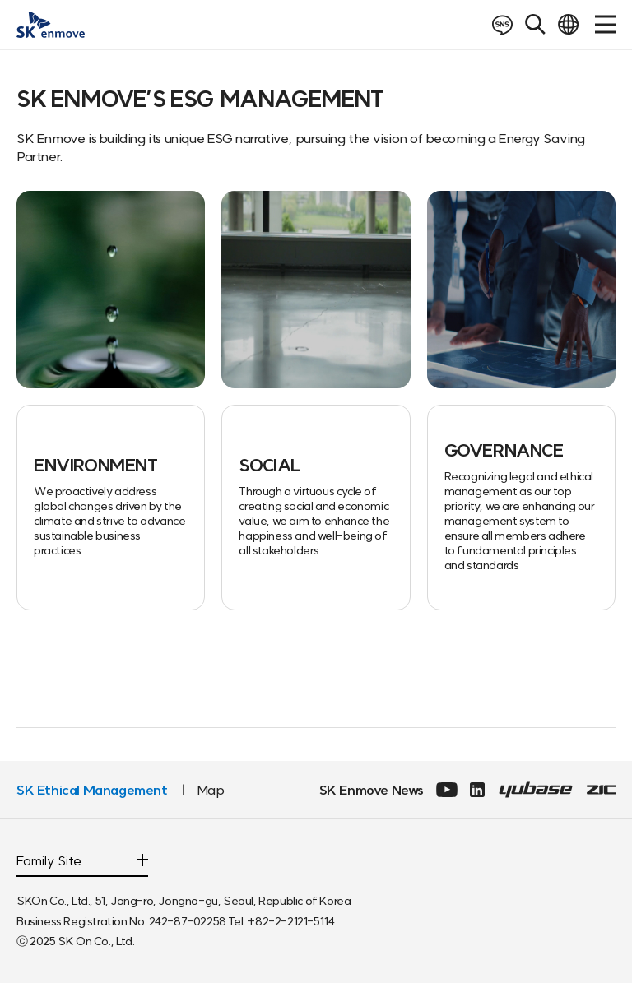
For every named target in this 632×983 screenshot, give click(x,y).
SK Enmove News (371, 789)
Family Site (48, 861)
